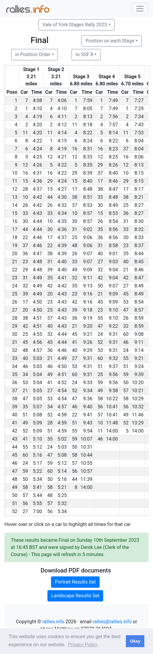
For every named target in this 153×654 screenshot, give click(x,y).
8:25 (113, 157)
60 (126, 334)
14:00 (112, 431)
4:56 (37, 342)
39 (49, 270)
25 (126, 205)
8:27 (139, 205)
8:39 (87, 173)
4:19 (37, 116)
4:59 (62, 423)
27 (100, 261)
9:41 (87, 415)
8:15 (139, 173)
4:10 (37, 108)
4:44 (37, 221)
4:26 (37, 165)
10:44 (86, 455)
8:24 (87, 141)
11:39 (86, 479)
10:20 (138, 382)
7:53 (139, 133)
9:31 (113, 334)
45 (126, 294)
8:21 (139, 197)
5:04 (37, 374)
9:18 (87, 310)
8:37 (139, 245)
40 (100, 253)
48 (74, 245)
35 (100, 229)
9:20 (87, 326)
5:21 (62, 487)
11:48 (112, 423)
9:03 (113, 261)
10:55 (86, 463)
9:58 (113, 390)
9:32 (113, 358)
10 (126, 173)
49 (74, 270)
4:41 (62, 278)
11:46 (138, 415)
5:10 (37, 439)
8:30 (139, 221)
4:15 (62, 141)
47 (126, 310)
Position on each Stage (109, 41)
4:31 (37, 173)
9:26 (87, 342)
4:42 (37, 197)
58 (100, 398)
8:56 (113, 229)
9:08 (139, 334)
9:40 (87, 407)
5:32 (62, 503)
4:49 (37, 278)
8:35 (87, 165)
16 (74, 149)
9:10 (113, 310)
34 (25, 374)
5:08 (37, 415)
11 (74, 124)
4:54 (62, 390)
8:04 (139, 141)
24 (100, 334)
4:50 (37, 302)
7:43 (139, 124)
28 (25, 189)
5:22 (37, 471)
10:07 (86, 439)
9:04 (113, 270)
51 (100, 366)
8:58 (113, 245)
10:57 (86, 471)
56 (100, 407)
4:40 (62, 261)
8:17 (139, 189)
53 (126, 302)
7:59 (87, 100)
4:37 (37, 189)
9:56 (113, 374)
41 (74, 342)
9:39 (139, 374)
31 (126, 221)
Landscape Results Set (75, 595)
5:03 (37, 358)
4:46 (37, 237)
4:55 (37, 334)
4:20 (37, 124)
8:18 (87, 124)
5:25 (62, 495)
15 (25, 181)
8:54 (113, 221)
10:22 (112, 398)
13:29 (138, 423)
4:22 (37, 141)
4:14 (62, 133)
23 (126, 245)
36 (126, 213)
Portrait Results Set (75, 582)
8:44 (139, 253)
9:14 (139, 350)
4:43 (37, 213)
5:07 (37, 407)
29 (100, 165)
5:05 (37, 390)
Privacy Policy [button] (83, 644)
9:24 (139, 366)
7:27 (139, 100)
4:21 (62, 157)
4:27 (62, 189)
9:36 (87, 398)
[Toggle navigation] (140, 9)
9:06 (87, 237)
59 (126, 374)
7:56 (113, 116)
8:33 (87, 157)
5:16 (37, 455)
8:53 (87, 205)
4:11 (62, 116)
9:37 (113, 366)
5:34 (37, 479)
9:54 (87, 431)
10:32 (138, 407)
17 (100, 181)
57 (126, 390)
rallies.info (53, 621)
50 (100, 286)
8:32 (139, 229)
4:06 (62, 100)
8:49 (113, 205)
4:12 (62, 124)
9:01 (113, 253)
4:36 (37, 181)
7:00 (37, 511)
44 (49, 197)
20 (49, 294)
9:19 (87, 318)
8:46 (113, 181)
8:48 (87, 189)
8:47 (113, 189)
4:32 (62, 205)
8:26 (113, 165)
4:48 (37, 261)
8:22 (87, 133)
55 (100, 318)
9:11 (87, 278)
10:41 (112, 407)
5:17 (37, 463)
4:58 (62, 415)
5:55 (37, 503)
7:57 (113, 124)
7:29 (139, 108)
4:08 (37, 100)
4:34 (62, 213)
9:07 (87, 253)
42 (100, 278)
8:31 (87, 149)
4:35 (62, 221)
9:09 (87, 270)
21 (126, 270)
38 (100, 189)
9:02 (87, 229)
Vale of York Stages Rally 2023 (74, 24)
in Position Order (32, 54)
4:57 (37, 350)
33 (100, 197)
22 (25, 237)
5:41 (37, 487)
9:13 (87, 286)
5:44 (37, 495)
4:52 (62, 382)
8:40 (113, 173)
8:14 (113, 133)
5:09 (37, 423)
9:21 (87, 334)
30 (100, 205)
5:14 (62, 471)
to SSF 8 (84, 54)
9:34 (87, 390)
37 (126, 149)
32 (100, 270)
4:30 (62, 197)
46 (126, 342)
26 (25, 205)
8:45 (139, 261)
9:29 (87, 350)
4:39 (62, 245)
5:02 (62, 439)
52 (100, 342)
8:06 (139, 157)
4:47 (37, 253)
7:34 (139, 116)
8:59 (139, 318)
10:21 (138, 390)
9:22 (113, 326)
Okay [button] (135, 641)
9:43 (87, 423)
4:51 (37, 318)
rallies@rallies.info (112, 621)
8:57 (87, 213)
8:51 (87, 197)
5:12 (37, 447)
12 (49, 157)
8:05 (87, 108)
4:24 (37, 149)
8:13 (87, 116)
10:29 (138, 398)
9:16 (87, 294)
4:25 (37, 157)
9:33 (87, 382)
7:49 (113, 100)
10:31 (86, 447)
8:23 (113, 149)
